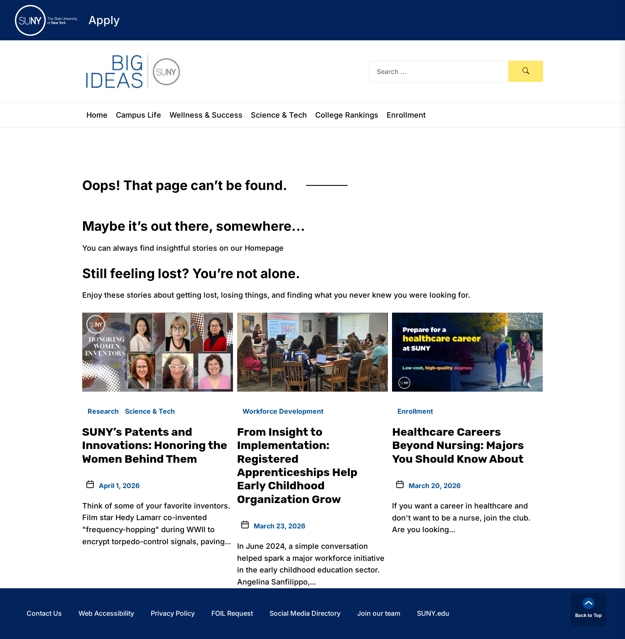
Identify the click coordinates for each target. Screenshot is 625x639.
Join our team (378, 613)
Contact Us (44, 613)
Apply (104, 20)
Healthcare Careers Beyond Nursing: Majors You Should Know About (458, 445)
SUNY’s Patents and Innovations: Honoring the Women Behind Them (155, 445)
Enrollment (406, 115)
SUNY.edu (433, 613)
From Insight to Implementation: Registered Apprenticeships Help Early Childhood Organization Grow (297, 465)
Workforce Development (283, 411)
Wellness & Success (206, 115)
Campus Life (138, 115)
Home (97, 115)
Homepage (264, 248)
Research (103, 411)
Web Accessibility (106, 613)
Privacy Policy (173, 613)
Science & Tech (279, 115)
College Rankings (346, 115)
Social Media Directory (305, 613)
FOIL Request (232, 613)
